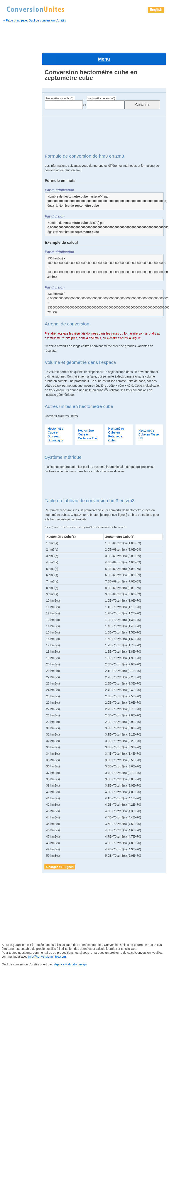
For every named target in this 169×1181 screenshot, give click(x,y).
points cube (14, 714)
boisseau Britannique (20, 163)
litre (9, 562)
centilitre (12, 169)
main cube (13, 567)
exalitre (11, 245)
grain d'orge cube (18, 310)
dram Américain (16, 239)
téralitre (11, 757)
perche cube (15, 654)
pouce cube (14, 719)
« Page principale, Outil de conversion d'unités (34, 20)
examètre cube (16, 250)
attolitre (11, 123)
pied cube (13, 692)
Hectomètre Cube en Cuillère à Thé (87, 419)
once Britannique (18, 633)
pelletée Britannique (20, 649)
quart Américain (17, 725)
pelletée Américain (19, 643)
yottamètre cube (17, 790)
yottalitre (12, 785)
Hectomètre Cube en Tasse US (149, 419)
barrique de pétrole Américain (19, 151)
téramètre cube (17, 763)
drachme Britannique (20, 234)
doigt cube (13, 229)
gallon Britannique (18, 272)
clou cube (13, 191)
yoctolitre (12, 774)
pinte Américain (16, 698)
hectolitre (12, 326)
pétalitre (11, 660)
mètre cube (14, 584)
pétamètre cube (17, 665)
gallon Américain (17, 267)
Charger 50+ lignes (60, 852)
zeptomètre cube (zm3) (101, 83)
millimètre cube (16, 611)
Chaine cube (15, 180)
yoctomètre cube (18, 779)
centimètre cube (17, 174)
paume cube (15, 638)
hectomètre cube (18, 332)
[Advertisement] (83, 36)
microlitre (12, 589)
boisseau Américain (19, 158)
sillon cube (14, 741)
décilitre (11, 218)
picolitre (11, 681)
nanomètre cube (18, 622)
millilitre (11, 605)
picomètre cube (17, 687)
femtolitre (12, 256)
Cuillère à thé (15, 201)
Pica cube (13, 676)
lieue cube (14, 557)
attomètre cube (16, 128)
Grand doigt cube (18, 315)
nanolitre (12, 616)
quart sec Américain (20, 736)
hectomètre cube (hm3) (59, 83)
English (156, 10)
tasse (10, 752)
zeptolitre (12, 795)
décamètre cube (17, 212)
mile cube (13, 600)
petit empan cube (18, 671)
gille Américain (16, 294)
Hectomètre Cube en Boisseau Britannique (55, 419)
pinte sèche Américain (21, 709)
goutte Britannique (18, 305)
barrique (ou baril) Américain (18, 141)
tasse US (12, 747)
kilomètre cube (16, 551)
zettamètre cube (17, 812)
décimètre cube (17, 223)
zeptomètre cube (18, 801)
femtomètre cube (18, 261)
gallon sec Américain (20, 277)
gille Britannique (17, 299)
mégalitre (12, 573)
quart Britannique (18, 730)
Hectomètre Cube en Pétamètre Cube (116, 419)
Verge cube (14, 768)
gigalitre (11, 283)
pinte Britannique (18, 703)
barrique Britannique (20, 134)
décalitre (12, 207)
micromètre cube (18, 595)
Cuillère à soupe (17, 196)
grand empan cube (19, 321)
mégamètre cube (18, 578)
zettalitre (12, 806)
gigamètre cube (17, 288)
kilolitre (11, 546)
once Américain (17, 627)
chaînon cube (15, 185)
